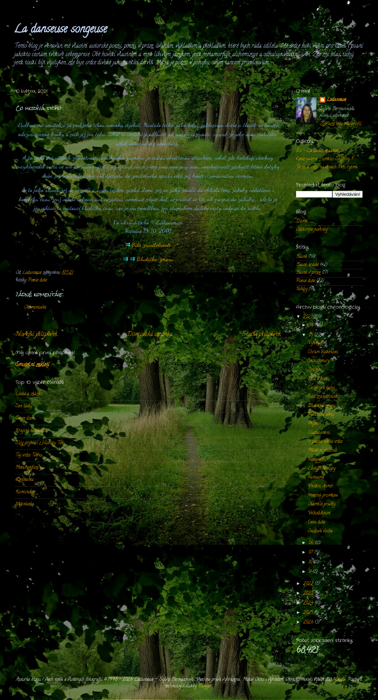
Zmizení (315, 369)
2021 (308, 317)
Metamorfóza (26, 467)
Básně (301, 256)
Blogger (205, 686)
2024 (309, 603)
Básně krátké (307, 265)
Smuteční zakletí (32, 365)
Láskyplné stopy (321, 468)
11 (311, 572)
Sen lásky (23, 406)
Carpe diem (24, 418)
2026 (309, 622)
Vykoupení (317, 343)
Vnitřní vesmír (320, 486)
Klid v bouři (318, 379)
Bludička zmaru (155, 258)
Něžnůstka (24, 504)
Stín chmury (319, 361)
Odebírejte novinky (312, 229)
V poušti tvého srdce (325, 441)
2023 (309, 593)
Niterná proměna (323, 495)
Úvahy (302, 289)
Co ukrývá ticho (321, 388)
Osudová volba (320, 531)
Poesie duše (37, 280)
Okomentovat (35, 307)
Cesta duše (316, 522)
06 (312, 543)
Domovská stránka (149, 334)
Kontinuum (25, 492)
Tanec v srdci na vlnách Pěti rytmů (327, 167)
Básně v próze (308, 272)
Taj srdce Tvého (28, 455)
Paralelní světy (321, 414)
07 (311, 552)
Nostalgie (316, 459)
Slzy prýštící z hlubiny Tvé (39, 443)
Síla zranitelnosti (151, 244)
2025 (308, 613)
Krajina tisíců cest (31, 430)
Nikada (339, 679)
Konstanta (24, 479)
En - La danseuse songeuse (319, 151)
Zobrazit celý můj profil (340, 124)
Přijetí (313, 423)
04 (312, 325)
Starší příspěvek (261, 334)
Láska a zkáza (27, 394)
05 (311, 335)
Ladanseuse (336, 100)
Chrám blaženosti (323, 352)
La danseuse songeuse (60, 30)
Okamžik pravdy (321, 504)
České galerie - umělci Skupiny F (325, 159)
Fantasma (316, 477)
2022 (309, 584)
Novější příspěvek (36, 334)
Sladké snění (319, 432)
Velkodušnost (319, 513)
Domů (302, 221)
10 (311, 562)
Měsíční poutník (322, 450)
